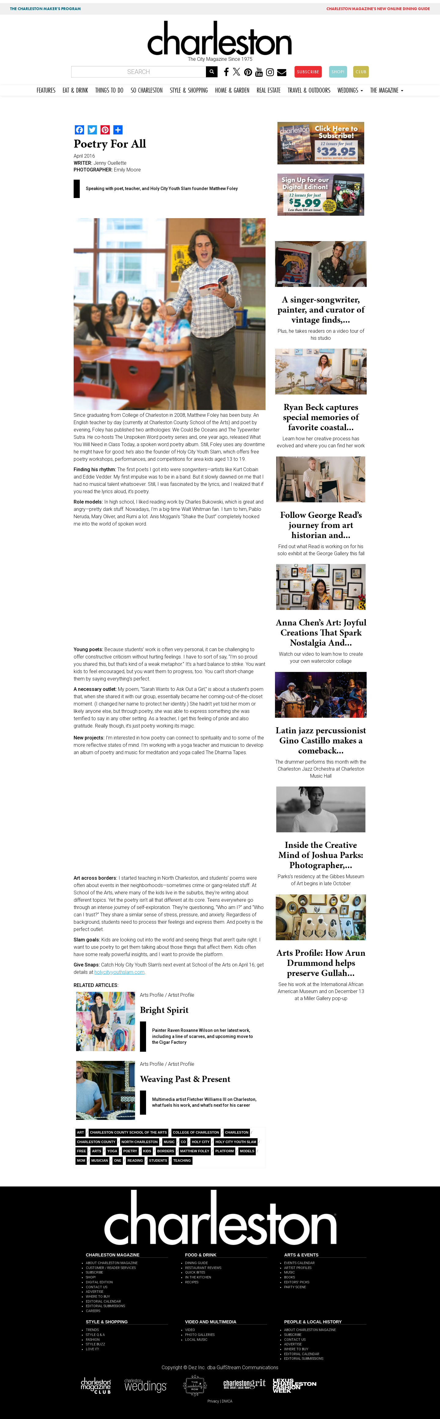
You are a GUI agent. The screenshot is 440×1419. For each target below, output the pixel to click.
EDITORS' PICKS (296, 1282)
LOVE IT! (92, 1349)
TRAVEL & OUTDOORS (309, 89)
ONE (117, 1160)
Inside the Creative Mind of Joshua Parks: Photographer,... (320, 854)
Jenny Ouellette (110, 163)
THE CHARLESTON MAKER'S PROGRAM (45, 8)
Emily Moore (127, 170)
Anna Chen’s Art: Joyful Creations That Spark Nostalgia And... (321, 632)
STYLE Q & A (95, 1335)
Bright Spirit (164, 1009)
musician (99, 1160)
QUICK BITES (195, 1272)
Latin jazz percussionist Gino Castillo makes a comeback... (321, 740)
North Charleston (140, 1142)
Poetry (130, 1151)
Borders (165, 1151)
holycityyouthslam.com (119, 972)
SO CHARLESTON (147, 89)
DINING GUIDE (196, 1263)
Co (183, 1142)
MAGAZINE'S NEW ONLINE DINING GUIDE (378, 8)
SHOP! (338, 72)
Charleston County (96, 1142)
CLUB (361, 72)
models (247, 1151)
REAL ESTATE (268, 89)
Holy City (200, 1142)
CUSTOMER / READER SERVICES (111, 1268)
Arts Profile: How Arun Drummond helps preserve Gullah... (320, 962)
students (158, 1160)
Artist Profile (181, 995)
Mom (81, 1160)
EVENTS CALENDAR (299, 1263)
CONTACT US (96, 1287)
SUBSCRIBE (308, 72)
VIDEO (190, 1330)
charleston (236, 1132)
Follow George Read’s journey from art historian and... (321, 524)
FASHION (93, 1340)
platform (224, 1151)
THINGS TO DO (109, 89)
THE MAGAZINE (386, 89)
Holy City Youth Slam (235, 1142)
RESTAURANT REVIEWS (203, 1268)
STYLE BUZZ (95, 1344)
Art (80, 1132)
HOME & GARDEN (232, 89)
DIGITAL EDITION (99, 1282)
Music (169, 1142)
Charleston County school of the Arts (128, 1132)
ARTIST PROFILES (297, 1268)
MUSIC (289, 1272)
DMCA (227, 1401)
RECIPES (191, 1282)
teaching (182, 1160)
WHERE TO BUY (98, 1297)
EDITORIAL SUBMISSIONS (105, 1306)
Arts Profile (152, 995)
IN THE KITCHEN (198, 1277)
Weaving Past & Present (185, 1078)
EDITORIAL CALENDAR (103, 1302)
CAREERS (93, 1311)
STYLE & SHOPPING (189, 89)
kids (147, 1151)
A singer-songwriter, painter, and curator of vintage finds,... (321, 309)
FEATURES (46, 89)
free (81, 1151)
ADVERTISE (94, 1292)
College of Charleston (196, 1132)
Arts (96, 1151)
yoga (112, 1151)
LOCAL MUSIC (196, 1340)
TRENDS (92, 1330)
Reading (135, 1160)
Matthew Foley (194, 1151)
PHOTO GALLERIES (200, 1335)
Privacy (213, 1401)
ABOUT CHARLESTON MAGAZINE (112, 1263)
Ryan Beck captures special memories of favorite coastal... (321, 417)
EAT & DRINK (75, 89)
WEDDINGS (350, 89)
